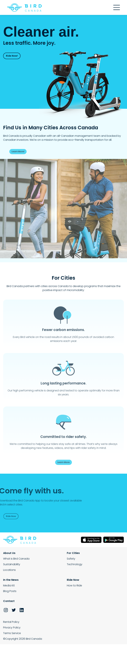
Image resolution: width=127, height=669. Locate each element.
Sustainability (11, 564)
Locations (9, 570)
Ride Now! (12, 55)
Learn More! (23, 151)
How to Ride (74, 585)
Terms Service (12, 633)
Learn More (63, 462)
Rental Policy (11, 622)
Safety (71, 559)
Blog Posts (9, 591)
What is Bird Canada (16, 559)
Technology (74, 564)
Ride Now (10, 516)
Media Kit (9, 585)
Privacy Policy (12, 627)
